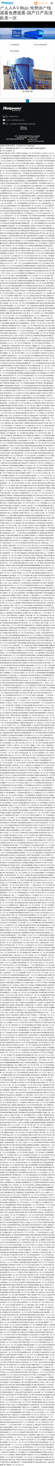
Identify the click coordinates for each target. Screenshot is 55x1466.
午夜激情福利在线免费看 (35, 638)
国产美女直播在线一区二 (40, 1300)
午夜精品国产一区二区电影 (34, 331)
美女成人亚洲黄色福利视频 (19, 363)
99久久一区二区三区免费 (12, 720)
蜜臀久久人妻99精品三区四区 (35, 1252)
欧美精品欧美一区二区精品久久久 (35, 723)
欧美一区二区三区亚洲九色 (17, 238)
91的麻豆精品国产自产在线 (13, 1150)
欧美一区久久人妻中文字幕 (29, 658)
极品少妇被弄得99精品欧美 (41, 670)
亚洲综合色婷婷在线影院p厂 (23, 318)
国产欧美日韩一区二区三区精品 (21, 348)
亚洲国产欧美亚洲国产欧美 (45, 340)
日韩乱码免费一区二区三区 (19, 288)
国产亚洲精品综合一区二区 (9, 655)
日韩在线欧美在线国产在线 (17, 758)
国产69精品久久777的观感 (40, 435)
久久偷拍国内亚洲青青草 (45, 533)
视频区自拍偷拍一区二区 (32, 243)
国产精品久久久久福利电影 (31, 1097)
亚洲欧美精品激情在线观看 (33, 445)
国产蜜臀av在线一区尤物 (19, 460)
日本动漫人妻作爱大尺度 (21, 365)
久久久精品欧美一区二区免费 (15, 433)
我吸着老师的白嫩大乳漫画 (11, 1285)
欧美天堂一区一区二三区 (8, 1317)
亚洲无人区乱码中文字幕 (25, 555)
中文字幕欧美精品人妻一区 (17, 1380)
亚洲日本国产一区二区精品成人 (20, 845)
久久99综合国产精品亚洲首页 (45, 166)
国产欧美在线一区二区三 (38, 1177)
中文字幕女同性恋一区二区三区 (29, 1067)
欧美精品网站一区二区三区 (28, 440)
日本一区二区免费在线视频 (25, 383)
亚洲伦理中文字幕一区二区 (20, 1255)
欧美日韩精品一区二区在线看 (21, 1350)
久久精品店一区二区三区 (8, 555)
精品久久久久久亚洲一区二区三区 (38, 668)
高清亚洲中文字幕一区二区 (11, 1250)
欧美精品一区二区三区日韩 (31, 153)
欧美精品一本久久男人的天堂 (35, 570)
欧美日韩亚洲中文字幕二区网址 (10, 153)
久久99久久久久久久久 (26, 678)
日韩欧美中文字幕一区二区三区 (37, 1102)
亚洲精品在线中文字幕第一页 (13, 395)
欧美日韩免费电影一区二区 (33, 915)
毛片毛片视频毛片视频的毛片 (35, 1227)
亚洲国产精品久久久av (43, 903)
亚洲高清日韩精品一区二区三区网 (11, 1275)
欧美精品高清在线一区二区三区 (34, 897)
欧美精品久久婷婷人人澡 (21, 505)
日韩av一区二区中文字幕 (8, 870)
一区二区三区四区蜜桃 (44, 770)
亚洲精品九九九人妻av (46, 558)
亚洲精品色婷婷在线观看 (16, 628)
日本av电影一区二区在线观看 (41, 350)
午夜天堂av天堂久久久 (9, 965)
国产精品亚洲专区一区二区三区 (22, 453)
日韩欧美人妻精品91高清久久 (19, 588)
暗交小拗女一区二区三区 (22, 1402)
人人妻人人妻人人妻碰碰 (43, 745)
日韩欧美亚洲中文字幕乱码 (23, 728)
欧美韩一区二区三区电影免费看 (32, 873)
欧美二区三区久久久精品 (40, 425)
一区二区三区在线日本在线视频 (39, 278)
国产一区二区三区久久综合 (42, 323)
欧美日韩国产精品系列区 (42, 960)
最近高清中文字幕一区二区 (35, 843)
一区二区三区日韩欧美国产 (34, 853)
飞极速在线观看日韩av (33, 738)
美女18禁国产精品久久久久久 (40, 173)
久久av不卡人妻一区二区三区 (10, 1085)
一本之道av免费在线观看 (42, 498)
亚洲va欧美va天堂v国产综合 (38, 460)
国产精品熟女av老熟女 (17, 947)
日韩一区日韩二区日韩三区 (24, 335)
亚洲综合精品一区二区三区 (43, 510)
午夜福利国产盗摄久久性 (34, 1070)
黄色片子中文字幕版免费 (34, 1040)
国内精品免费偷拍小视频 (15, 723)
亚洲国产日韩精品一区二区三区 (10, 718)
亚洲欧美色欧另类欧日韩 (8, 560)
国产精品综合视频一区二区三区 (43, 281)
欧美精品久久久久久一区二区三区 (11, 343)
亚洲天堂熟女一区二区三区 (11, 543)
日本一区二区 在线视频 (20, 698)
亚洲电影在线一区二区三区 (16, 570)
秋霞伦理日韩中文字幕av (16, 251)
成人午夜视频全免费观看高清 (21, 1182)
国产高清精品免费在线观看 (9, 623)
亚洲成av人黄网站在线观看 (37, 1185)
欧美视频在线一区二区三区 (35, 273)
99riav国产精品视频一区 (15, 1047)
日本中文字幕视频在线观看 (36, 1277)
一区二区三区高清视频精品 (27, 303)
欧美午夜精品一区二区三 (41, 480)
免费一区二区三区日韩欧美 (44, 1432)
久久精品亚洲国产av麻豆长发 (36, 858)
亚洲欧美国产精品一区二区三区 (13, 828)
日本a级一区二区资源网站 (39, 803)
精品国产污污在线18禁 (9, 1167)
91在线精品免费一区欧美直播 (37, 415)
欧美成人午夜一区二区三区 (44, 957)
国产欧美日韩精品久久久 (9, 168)
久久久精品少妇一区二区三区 (19, 256)
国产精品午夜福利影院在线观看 (39, 933)
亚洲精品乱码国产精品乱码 (11, 733)
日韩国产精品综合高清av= (14, 360)
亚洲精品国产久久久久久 (22, 370)
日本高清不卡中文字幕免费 (26, 1082)
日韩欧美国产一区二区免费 (37, 997)
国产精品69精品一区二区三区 (34, 253)
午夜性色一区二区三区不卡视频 (23, 745)
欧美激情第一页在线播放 (38, 183)
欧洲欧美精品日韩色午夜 (35, 643)
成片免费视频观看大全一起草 (28, 538)
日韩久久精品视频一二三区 (40, 695)
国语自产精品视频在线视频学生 (17, 660)
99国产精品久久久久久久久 (13, 755)
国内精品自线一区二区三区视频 (15, 1050)
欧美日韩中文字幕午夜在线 (11, 1145)
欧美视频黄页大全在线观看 (15, 1140)
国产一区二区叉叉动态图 (35, 221)
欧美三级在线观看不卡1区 (15, 346)
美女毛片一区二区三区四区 (11, 1162)
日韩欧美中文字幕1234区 (18, 1090)
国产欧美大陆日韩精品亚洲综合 (22, 1107)
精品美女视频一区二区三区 (45, 1082)
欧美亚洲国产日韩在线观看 (37, 288)
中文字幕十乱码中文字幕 (12, 1335)
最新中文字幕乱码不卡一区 (29, 838)
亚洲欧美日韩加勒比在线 (28, 1287)
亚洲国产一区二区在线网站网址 (17, 203)
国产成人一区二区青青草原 (11, 563)
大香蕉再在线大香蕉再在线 (36, 290)
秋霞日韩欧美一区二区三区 (13, 1097)
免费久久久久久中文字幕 (41, 748)
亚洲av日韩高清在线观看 (41, 575)
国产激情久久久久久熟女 (42, 1317)
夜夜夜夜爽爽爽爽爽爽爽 (32, 565)
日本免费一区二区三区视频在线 (30, 922)
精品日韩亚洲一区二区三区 (17, 633)
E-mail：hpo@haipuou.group (15, 120)
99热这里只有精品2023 (13, 1045)
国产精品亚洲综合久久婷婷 (42, 603)
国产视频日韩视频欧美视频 (44, 390)
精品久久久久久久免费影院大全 (18, 193)
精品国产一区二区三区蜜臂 (45, 550)
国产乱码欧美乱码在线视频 (36, 1050)
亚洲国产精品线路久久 (11, 835)
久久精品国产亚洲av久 (18, 290)
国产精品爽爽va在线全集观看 (39, 1312)
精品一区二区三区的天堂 (36, 378)
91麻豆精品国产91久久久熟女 (18, 1020)
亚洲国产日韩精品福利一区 (26, 550)
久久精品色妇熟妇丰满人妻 (16, 236)
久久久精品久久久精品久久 (44, 1245)
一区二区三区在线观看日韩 (38, 698)
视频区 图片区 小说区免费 (24, 868)
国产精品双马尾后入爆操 (18, 663)
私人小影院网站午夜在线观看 (12, 613)
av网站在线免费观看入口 (13, 830)
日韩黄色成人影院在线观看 (43, 555)
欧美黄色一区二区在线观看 (28, 620)
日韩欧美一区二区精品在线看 (32, 1130)
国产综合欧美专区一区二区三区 (18, 1312)
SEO (16, 136)
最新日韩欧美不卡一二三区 (19, 1237)
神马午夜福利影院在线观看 (33, 568)
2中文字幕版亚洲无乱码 (12, 825)
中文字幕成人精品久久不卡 (25, 783)
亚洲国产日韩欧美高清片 (43, 1352)
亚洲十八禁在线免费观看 (24, 865)
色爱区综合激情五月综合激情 (15, 1310)
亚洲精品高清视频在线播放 (26, 373)
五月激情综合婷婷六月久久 (40, 845)
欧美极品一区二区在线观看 (19, 218)
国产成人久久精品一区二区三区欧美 (26, 325)
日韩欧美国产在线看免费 (38, 992)
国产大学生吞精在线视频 (21, 1075)
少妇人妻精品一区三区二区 (27, 935)
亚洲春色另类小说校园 (13, 1017)
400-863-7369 (43, 3)
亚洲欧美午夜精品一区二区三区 (41, 370)
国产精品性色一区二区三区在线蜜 (11, 188)
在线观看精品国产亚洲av (13, 1205)
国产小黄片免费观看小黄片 (39, 410)
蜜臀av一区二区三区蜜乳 (24, 480)
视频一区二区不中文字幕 (38, 982)
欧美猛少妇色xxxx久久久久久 (42, 880)
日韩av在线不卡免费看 (21, 423)
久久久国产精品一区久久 (30, 1095)
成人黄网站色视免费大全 (21, 413)
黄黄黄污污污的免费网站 (20, 1297)
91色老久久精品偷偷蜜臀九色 (22, 1032)
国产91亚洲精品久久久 (15, 918)
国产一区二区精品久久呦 (15, 448)
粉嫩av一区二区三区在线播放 (13, 1147)
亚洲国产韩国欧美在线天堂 (30, 156)
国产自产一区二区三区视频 (36, 995)
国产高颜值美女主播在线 (25, 553)
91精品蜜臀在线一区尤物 (16, 171)
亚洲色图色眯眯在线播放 (18, 223)
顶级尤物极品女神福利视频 (9, 1270)
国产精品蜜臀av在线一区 (16, 688)
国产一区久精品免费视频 (38, 505)
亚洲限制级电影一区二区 (29, 733)
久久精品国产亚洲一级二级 (16, 310)
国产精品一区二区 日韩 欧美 (20, 900)
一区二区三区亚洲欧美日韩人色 (23, 186)
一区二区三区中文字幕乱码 (25, 1267)
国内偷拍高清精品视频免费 (33, 515)
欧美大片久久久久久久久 (15, 1420)
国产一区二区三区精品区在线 (28, 295)
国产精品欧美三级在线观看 (45, 750)
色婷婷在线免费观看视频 (23, 670)
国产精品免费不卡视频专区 (34, 950)
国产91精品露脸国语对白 (32, 910)
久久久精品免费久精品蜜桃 (15, 515)
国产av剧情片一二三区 (30, 830)
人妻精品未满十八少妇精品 (20, 173)
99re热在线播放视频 (13, 1407)
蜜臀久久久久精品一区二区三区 (20, 293)
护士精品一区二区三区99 (10, 832)
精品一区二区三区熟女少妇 (13, 1447)
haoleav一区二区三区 (32, 248)
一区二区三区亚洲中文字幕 (22, 763)
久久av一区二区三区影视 (21, 410)
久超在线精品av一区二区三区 (37, 1010)
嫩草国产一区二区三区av (10, 885)
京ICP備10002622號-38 (15, 139)
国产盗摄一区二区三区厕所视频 (36, 615)
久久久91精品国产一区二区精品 (18, 645)
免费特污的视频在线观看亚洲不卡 (15, 1347)
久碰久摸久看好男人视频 (25, 510)
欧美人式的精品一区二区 (25, 890)
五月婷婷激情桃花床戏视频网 (44, 673)
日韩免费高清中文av (31, 528)
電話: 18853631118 (11, 116)
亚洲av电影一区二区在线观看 (44, 186)
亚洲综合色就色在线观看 (32, 360)
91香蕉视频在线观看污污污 (26, 823)
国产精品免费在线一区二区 (9, 538)
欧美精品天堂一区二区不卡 (40, 368)
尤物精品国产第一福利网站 (33, 625)
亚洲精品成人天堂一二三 (10, 533)
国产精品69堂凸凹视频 (42, 485)
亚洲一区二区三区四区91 (34, 635)
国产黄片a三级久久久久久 (20, 1430)
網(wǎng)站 (20, 137)
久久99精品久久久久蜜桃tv (40, 500)
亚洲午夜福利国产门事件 (29, 825)
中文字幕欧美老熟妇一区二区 (27, 206)
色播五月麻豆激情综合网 (41, 453)
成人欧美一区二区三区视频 (34, 1310)
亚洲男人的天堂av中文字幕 (39, 226)
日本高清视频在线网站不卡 (18, 465)
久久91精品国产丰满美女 (40, 1350)
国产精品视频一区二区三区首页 (14, 305)
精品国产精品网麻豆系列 (21, 1112)
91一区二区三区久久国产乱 (14, 568)
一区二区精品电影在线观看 (35, 305)
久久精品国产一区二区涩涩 (11, 1217)
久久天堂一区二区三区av (40, 493)
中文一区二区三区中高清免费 (38, 743)
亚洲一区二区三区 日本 (25, 768)
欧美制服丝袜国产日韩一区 (19, 997)
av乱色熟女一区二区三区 (15, 253)
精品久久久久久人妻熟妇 (37, 316)
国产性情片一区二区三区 (22, 350)
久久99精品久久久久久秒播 (22, 425)
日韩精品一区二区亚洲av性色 (43, 768)
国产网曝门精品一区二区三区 (15, 458)
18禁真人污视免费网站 (40, 760)
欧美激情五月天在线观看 (44, 650)
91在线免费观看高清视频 (16, 635)
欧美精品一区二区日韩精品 (41, 263)
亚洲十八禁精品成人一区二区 (40, 163)
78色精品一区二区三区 (9, 303)
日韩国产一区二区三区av (33, 473)
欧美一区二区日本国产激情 (39, 708)
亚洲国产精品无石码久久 (34, 251)
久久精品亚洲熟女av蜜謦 (27, 196)
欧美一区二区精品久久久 (35, 313)
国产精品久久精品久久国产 (40, 900)
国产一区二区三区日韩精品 (42, 1125)
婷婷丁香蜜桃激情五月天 (25, 498)
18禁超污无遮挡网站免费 (37, 1000)
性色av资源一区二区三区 (40, 937)
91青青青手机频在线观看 (41, 590)
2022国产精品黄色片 (38, 1385)
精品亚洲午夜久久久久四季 (37, 1087)
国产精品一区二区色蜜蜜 (21, 1390)
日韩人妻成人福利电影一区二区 (30, 927)
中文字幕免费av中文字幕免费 (15, 1172)
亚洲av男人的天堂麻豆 (35, 660)
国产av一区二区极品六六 (38, 413)
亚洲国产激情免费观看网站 (34, 458)
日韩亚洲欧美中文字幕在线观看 (28, 168)
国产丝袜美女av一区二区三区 (44, 715)
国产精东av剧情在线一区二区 (18, 685)
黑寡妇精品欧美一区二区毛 (22, 548)
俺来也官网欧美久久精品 (8, 790)
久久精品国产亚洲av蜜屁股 (26, 176)
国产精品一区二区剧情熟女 (19, 378)
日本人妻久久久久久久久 (34, 688)
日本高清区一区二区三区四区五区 (41, 1155)
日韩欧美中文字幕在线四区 (28, 770)
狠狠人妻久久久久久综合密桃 (19, 1155)
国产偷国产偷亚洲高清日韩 (26, 1012)
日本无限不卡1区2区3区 (35, 1007)
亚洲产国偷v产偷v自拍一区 (42, 1025)
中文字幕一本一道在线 (7, 1030)
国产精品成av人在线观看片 (27, 1435)
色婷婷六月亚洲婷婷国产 (30, 1197)
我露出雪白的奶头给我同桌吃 (35, 875)
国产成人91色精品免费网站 (29, 907)
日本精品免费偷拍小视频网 (18, 1330)
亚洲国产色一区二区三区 (27, 301)
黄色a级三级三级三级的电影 (25, 523)
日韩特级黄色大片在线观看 (42, 605)
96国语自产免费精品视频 (19, 278)
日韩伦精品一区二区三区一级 (30, 1362)
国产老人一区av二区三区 (12, 610)
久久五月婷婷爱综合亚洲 (22, 1397)
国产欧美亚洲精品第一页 (8, 1065)
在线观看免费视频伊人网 (35, 241)
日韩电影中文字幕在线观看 (33, 271)
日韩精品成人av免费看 (33, 328)
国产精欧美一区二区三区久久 (40, 428)
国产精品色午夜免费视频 (45, 298)
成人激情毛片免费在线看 (15, 1005)
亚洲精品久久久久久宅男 (43, 793)
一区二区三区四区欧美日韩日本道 (38, 1090)
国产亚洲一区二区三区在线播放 (33, 755)
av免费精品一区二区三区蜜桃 (39, 1020)
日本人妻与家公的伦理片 (42, 888)
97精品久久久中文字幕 (17, 1040)
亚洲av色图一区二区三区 (12, 1360)
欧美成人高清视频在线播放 (25, 862)
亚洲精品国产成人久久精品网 (18, 1242)
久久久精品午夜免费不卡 (19, 400)
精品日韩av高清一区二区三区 (23, 438)
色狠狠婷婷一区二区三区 (16, 1202)
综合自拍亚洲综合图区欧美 (22, 478)
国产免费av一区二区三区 (25, 353)
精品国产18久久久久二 (9, 1272)
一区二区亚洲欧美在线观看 (23, 818)
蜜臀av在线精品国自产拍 (8, 385)
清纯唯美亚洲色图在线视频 (42, 335)
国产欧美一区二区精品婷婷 (30, 1162)
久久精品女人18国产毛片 (29, 540)
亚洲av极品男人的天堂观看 (22, 435)
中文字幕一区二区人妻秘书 (16, 1367)
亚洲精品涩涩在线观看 (23, 1055)
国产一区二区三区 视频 (26, 1410)
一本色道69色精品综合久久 (25, 793)
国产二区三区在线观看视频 (11, 1412)
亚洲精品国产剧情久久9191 (34, 585)
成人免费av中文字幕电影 (41, 405)
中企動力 (32, 137)
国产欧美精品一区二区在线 (36, 758)
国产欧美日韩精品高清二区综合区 (17, 1210)
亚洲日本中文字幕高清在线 (30, 530)
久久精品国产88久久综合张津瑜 (26, 1035)
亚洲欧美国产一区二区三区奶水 (42, 1027)
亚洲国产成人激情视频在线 (17, 1230)
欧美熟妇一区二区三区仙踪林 (25, 970)
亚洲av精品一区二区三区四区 (13, 798)
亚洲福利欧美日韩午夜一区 (38, 930)
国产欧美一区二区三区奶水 (34, 161)
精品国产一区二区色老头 (18, 700)
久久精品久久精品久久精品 (27, 298)
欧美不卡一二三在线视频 (41, 1370)
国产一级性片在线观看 (21, 1122)
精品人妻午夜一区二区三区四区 (28, 870)
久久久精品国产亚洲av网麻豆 (30, 1445)
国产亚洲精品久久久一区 (13, 1200)
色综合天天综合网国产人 (15, 191)
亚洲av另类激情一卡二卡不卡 (35, 475)
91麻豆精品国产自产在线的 (35, 236)
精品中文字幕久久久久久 (41, 705)
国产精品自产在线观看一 (21, 820)
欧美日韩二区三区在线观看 (16, 843)
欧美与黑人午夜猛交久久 (12, 1415)
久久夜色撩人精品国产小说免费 (29, 1307)
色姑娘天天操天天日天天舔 (34, 640)
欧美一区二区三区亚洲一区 (29, 455)
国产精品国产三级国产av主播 (12, 1207)
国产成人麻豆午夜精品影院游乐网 (41, 193)
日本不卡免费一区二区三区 (44, 1305)
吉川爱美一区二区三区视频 (25, 648)
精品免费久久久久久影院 (40, 595)
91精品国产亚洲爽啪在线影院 (25, 266)
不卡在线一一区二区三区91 (9, 753)
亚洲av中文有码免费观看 (43, 675)
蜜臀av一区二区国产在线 (21, 1240)
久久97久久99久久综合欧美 (23, 1180)
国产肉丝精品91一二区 (25, 965)
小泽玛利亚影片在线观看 (10, 838)
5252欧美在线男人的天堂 (24, 773)
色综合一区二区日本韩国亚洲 (18, 1072)
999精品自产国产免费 (14, 1137)
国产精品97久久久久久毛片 (33, 735)
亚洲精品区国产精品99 (27, 231)
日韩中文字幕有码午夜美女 (13, 213)
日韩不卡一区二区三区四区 (30, 1217)
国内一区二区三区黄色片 (10, 1342)
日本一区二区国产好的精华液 (22, 880)
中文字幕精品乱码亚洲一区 (37, 810)
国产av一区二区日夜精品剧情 (43, 1272)
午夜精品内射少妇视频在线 (45, 266)
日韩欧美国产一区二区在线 (22, 580)
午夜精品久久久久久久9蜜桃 (20, 765)
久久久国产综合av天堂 (30, 942)
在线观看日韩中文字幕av (34, 468)
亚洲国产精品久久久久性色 (42, 967)
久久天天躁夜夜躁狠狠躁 (44, 228)
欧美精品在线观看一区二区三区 (33, 443)
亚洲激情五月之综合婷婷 (8, 675)
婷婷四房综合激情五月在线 (39, 423)
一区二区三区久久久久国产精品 (39, 380)
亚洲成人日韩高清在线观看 (13, 178)
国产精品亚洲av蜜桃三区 (16, 286)
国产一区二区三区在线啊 (43, 778)
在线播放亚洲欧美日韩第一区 (37, 420)
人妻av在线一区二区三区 (21, 955)
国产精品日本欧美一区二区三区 (21, 405)
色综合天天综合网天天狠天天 (30, 1290)
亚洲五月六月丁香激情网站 (16, 161)
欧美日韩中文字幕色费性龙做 (12, 680)
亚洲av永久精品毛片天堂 (25, 790)
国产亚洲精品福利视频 (11, 233)
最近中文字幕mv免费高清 (27, 393)
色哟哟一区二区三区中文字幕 (17, 1277)
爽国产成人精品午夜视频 (16, 473)
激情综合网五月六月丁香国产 (19, 183)
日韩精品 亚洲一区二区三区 (31, 718)
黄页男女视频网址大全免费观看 (32, 1100)
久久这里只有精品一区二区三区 (20, 573)
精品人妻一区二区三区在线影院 (17, 1135)
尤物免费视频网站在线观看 (41, 1120)
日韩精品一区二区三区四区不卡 (15, 245)
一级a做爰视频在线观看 (25, 1110)
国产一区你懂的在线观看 (45, 1407)
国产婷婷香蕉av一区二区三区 (41, 1400)
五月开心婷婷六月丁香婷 (33, 201)
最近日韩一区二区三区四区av (21, 403)
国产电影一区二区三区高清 (34, 800)
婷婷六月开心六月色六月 (33, 912)
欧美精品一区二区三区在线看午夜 (35, 448)
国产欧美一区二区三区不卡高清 (23, 815)
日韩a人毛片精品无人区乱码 (22, 490)
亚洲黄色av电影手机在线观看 (42, 728)
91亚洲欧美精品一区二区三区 (40, 365)
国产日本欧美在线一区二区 (36, 1405)
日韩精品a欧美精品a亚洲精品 (22, 495)
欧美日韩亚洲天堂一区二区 (9, 393)
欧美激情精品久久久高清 (26, 892)
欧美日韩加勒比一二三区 (30, 178)
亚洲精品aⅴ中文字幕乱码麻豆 (43, 438)
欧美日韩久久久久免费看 (15, 271)
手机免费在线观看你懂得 (43, 1167)
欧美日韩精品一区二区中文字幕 (36, 433)
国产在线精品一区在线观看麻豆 (24, 795)
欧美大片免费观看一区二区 (19, 1000)
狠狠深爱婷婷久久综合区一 (26, 653)
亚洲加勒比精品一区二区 (25, 338)
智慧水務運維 (14, 51)
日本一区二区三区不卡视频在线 (37, 700)
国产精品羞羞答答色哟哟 (29, 388)
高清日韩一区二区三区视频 (36, 1440)
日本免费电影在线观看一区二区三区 (19, 937)
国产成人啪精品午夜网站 (27, 535)
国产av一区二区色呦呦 (39, 503)
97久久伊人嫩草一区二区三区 (44, 1267)
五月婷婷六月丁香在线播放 (26, 1080)
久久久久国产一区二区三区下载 (22, 1125)
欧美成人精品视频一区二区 (25, 715)
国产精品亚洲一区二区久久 (39, 600)
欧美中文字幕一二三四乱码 (29, 885)
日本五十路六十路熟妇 (17, 1002)
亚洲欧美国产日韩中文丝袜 (23, 488)
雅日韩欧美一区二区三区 (8, 788)
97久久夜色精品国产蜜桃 (41, 488)
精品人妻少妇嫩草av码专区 (25, 485)
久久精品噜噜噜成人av (23, 1027)
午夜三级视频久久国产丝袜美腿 (20, 1382)
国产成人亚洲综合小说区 (46, 620)
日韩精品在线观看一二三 (36, 218)
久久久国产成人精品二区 (19, 743)
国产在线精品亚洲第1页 (21, 408)
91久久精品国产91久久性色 (40, 765)
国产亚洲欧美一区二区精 (18, 1087)
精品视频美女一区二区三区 (16, 201)
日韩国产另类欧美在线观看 (14, 565)
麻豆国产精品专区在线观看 (16, 665)
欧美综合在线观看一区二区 (17, 241)
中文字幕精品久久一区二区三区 (33, 213)
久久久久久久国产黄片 (20, 1022)
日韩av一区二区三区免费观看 (34, 191)
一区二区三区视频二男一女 (16, 808)
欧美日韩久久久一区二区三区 (9, 658)
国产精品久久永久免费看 (27, 340)
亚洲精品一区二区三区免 (16, 475)
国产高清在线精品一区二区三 (12, 873)
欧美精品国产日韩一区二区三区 (29, 1247)
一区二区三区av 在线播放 (32, 1377)
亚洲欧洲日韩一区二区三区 (17, 630)
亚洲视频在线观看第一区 (15, 308)
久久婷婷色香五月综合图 (43, 523)
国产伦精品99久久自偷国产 (16, 615)
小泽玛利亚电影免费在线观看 (32, 850)
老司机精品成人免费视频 (19, 933)
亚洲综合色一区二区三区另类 (22, 1300)
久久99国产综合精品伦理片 (34, 808)
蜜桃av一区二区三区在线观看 (20, 600)
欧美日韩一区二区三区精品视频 (33, 740)
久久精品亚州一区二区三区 (22, 520)
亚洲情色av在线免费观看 (19, 713)
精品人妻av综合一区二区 (34, 1172)
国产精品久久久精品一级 (25, 483)
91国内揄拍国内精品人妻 (15, 1225)
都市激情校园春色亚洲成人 (22, 418)
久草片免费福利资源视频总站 (15, 912)
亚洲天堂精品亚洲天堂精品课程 (30, 268)
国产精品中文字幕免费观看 (16, 800)
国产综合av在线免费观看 (28, 533)
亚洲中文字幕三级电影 (23, 500)
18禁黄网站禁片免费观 (22, 708)
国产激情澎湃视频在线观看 (20, 450)
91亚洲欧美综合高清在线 (43, 783)
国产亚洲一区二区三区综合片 (38, 1242)
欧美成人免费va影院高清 (42, 890)
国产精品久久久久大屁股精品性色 (40, 203)
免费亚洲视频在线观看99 (38, 1122)
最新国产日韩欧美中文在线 (43, 353)
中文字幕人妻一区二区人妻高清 (32, 1200)
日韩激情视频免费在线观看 (35, 181)
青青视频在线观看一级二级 (19, 380)
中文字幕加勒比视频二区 (30, 558)
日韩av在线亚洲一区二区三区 (15, 328)
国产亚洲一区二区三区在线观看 (34, 395)
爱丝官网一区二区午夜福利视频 (19, 226)
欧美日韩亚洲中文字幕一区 (32, 1275)
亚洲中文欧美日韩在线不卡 (22, 598)
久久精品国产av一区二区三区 (29, 1195)
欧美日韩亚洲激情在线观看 (11, 211)
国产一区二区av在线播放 (35, 223)
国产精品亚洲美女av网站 (42, 483)
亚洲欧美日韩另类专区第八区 (36, 171)
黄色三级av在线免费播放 (35, 238)
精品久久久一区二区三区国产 (44, 338)
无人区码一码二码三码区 (29, 1337)
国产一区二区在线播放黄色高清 (38, 363)
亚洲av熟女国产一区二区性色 (39, 1255)
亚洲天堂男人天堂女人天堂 (33, 828)
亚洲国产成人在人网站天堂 (32, 613)
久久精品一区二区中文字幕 (33, 1222)
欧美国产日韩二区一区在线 (42, 618)
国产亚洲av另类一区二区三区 (14, 945)
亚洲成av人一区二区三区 (39, 1372)
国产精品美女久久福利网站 (13, 1095)
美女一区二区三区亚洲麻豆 (16, 273)
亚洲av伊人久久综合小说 (35, 1037)
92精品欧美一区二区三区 (8, 1282)
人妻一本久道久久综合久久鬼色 (27, 525)
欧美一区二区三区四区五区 (44, 1280)
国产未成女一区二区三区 (21, 578)
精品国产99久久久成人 (39, 1030)
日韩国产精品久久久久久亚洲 (28, 513)
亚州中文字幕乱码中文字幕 (37, 1022)
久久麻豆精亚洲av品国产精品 (12, 1130)
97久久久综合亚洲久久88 (33, 805)
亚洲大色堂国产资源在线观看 (18, 810)
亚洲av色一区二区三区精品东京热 (16, 930)
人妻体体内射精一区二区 (12, 1142)
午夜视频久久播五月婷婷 (41, 780)
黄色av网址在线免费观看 (41, 1032)
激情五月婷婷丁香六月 (35, 1135)
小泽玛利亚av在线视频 (12, 470)
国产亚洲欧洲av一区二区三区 (24, 166)
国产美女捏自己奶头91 (40, 495)
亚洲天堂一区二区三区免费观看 (39, 1430)
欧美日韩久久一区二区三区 (16, 585)
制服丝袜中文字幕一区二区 (30, 563)
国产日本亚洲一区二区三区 (42, 1320)
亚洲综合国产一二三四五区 (17, 333)
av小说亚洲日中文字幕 (18, 415)
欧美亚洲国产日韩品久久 (23, 1120)
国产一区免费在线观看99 (25, 1462)
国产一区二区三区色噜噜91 (19, 216)
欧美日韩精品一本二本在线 (41, 490)
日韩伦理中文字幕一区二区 (38, 400)
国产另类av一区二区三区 (38, 578)
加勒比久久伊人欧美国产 (25, 1317)
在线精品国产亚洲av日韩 (37, 685)
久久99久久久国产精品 (15, 445)
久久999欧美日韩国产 (9, 390)
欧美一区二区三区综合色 (13, 1325)
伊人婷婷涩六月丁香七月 (35, 463)
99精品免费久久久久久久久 (34, 665)
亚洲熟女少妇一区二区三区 (16, 1227)
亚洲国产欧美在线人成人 (25, 888)
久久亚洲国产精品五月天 (45, 1287)
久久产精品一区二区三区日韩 (40, 275)
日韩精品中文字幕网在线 (38, 450)
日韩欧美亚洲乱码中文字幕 (9, 301)
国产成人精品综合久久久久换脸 (14, 1365)
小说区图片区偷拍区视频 (44, 196)
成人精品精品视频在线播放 (20, 1235)
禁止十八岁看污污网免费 (40, 1115)
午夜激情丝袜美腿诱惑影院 (11, 388)
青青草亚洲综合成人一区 (13, 1100)
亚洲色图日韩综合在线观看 (28, 1262)
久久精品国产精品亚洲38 (44, 535)
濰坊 (36, 137)
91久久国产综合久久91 (34, 545)
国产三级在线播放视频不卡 (21, 275)
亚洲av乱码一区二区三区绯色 (33, 343)
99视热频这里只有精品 (7, 865)
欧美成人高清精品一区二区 (26, 882)
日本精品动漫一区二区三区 (28, 753)
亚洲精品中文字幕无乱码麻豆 (13, 897)
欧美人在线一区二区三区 (10, 1195)
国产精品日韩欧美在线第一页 (27, 1322)
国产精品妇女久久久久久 (30, 358)
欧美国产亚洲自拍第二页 (15, 1377)
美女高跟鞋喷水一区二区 (8, 553)
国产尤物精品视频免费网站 (42, 348)
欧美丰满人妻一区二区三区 (9, 340)
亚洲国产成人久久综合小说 (35, 310)
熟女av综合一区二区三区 (33, 158)
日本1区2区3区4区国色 (34, 663)
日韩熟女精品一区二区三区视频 (29, 198)
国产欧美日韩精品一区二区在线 (22, 618)
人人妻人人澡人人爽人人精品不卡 (15, 1440)
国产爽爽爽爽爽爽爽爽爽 (10, 1062)
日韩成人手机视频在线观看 (17, 858)
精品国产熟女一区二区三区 (38, 1072)
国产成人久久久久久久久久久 (41, 1055)
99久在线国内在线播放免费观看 (21, 398)
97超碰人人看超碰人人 (23, 595)
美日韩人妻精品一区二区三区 (24, 673)
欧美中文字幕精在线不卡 (22, 493)
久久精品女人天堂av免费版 (26, 320)
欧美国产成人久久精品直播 (25, 1305)
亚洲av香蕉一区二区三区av (17, 545)
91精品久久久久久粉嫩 (39, 710)
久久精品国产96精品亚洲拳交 (10, 268)
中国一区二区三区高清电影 (21, 163)
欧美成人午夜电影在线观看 (26, 228)
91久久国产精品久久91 (35, 1230)
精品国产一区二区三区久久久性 (19, 260)
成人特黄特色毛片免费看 (25, 1332)
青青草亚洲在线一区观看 (32, 188)
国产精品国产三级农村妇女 (9, 196)
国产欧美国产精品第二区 (23, 1395)
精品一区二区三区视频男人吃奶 (40, 955)
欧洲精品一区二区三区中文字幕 (31, 1085)
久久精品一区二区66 (10, 298)
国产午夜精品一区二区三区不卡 (24, 1355)
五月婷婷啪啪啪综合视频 (12, 1337)
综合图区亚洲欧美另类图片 (34, 1367)
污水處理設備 (14, 45)
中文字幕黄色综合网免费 (37, 216)
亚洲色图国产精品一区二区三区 (33, 283)
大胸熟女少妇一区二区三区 (17, 668)
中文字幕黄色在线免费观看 (33, 918)
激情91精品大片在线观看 (29, 610)
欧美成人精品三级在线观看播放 (14, 181)
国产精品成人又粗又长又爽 (28, 1060)
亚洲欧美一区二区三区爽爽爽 (41, 860)
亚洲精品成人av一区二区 (10, 208)
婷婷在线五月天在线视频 (40, 548)
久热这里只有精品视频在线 (21, 803)
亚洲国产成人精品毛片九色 (39, 1292)
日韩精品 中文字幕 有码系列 (25, 650)
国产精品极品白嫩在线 (39, 573)
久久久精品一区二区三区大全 (17, 221)
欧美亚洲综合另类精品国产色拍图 (11, 283)
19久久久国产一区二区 (35, 630)
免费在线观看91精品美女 (44, 970)
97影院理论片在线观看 (24, 780)
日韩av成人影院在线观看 (18, 987)
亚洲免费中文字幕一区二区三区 (29, 972)
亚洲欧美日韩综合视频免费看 (39, 408)
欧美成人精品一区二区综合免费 (41, 1265)
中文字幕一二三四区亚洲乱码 (38, 1232)
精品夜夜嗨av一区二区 (30, 1205)
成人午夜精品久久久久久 (29, 1340)
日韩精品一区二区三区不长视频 (44, 773)
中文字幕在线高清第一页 (32, 1042)
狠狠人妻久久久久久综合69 (43, 318)
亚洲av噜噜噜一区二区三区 (41, 580)
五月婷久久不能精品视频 (18, 1405)
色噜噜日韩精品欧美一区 (42, 775)
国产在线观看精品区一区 (24, 323)
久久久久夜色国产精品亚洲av (12, 443)
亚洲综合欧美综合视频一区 (41, 520)
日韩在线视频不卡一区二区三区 (27, 847)
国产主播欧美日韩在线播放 (14, 243)
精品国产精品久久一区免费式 (44, 553)
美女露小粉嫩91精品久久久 (34, 1365)
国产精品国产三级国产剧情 (45, 320)
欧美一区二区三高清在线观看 (12, 942)
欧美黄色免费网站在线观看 (16, 853)
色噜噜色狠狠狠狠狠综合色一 (34, 683)
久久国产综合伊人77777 (19, 1232)
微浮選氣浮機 (27, 91)
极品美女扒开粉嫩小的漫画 (16, 158)
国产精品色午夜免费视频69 (11, 156)
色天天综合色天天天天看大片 (28, 1375)
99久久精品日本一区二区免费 (41, 293)
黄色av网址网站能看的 (29, 430)
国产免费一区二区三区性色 (17, 1450)
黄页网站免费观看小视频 (38, 1112)
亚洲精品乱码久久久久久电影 (19, 1387)
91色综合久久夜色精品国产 (29, 208)
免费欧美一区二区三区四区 (16, 950)
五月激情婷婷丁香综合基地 (45, 653)
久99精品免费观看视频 (34, 245)
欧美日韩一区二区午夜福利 (19, 952)
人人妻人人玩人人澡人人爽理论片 (32, 470)
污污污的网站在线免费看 (16, 248)
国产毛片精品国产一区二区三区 (21, 1457)
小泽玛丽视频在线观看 (7, 323)
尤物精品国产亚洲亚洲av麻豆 (29, 233)
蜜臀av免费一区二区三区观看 (28, 1127)
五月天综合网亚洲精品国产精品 (12, 1222)
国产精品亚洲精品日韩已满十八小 (15, 1422)
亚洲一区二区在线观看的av (43, 788)
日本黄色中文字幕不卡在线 (19, 258)
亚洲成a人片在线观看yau (25, 785)
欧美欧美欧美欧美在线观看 (14, 683)
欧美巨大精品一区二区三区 (22, 503)
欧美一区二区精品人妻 (37, 260)
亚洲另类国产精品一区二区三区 (14, 331)
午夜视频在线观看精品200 (45, 655)
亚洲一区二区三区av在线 (25, 390)
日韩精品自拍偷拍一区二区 (32, 1345)
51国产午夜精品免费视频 (28, 1062)
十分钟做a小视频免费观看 (18, 420)
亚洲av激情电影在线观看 (38, 1235)
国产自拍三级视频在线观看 (30, 1285)
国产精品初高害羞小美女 (18, 313)
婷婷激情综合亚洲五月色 (31, 925)
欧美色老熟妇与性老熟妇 (25, 775)
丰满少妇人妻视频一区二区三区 (35, 346)
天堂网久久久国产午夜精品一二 (29, 1015)
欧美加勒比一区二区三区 (25, 788)
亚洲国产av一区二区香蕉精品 (44, 815)
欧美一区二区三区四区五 (22, 703)
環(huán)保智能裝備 (40, 45)
